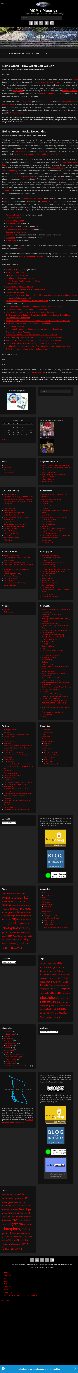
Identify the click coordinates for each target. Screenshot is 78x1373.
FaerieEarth (8, 739)
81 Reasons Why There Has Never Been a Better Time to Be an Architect (34, 338)
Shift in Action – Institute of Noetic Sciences (56, 687)
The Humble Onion (10, 578)
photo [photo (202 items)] (6, 928)
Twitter (36, 23)
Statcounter (4, 1300)
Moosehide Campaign (49, 657)
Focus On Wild (47, 560)
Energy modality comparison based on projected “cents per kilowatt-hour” (34, 329)
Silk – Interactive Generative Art (14, 526)
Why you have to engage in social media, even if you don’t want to (40, 154)
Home (5, 1273)
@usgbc (6, 201)
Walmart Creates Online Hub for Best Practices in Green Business (31, 335)
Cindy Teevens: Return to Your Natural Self (56, 630)
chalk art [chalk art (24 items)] (28, 905)
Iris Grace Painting (10, 510)
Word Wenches (9, 805)
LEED (16, 379)
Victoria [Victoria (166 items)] (7, 948)
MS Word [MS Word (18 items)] (29, 924)
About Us (7, 1275)
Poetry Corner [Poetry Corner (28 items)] (18, 936)
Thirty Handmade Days (11, 533)
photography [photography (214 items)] (20, 928)
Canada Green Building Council (54, 201)
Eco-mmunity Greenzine (15, 326)
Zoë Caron (10, 235)
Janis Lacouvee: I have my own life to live (18, 746)
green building (49, 120)
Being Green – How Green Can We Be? (28, 65)
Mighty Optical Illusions (11, 515)
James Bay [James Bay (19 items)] (5, 924)
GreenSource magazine (15, 292)
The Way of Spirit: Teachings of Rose (54, 700)
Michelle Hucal (11, 226)
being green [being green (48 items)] (8, 902)
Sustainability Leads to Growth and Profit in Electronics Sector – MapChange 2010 (38, 346)
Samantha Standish (48, 671)
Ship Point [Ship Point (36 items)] (12, 939)
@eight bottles (8, 104)
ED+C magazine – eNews (19, 275)
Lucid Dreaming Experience (51, 655)
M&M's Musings (44, 10)
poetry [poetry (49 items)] (9, 936)
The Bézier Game (48, 587)
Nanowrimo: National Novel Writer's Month (18, 764)
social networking (60, 379)
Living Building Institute (15, 221)
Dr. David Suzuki (22, 120)
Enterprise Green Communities (18, 318)
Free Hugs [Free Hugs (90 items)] (25, 908)
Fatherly (6, 506)
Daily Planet (18, 91)
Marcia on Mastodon (48, 477)
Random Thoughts (48, 741)
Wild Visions (8, 540)
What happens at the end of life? (53, 712)
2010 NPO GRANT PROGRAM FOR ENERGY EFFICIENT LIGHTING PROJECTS (38, 321)
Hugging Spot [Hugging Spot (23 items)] (6, 919)
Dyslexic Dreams (9, 737)
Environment (46, 730)
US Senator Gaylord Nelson (48, 82)
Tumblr (47, 23)
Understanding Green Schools (31, 256)
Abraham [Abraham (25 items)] (5, 893)
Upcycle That (46, 540)
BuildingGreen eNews (14, 284)
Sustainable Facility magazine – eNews (24, 281)
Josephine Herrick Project (50, 567)
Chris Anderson (57, 377)
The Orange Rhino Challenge (51, 694)
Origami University (10, 522)
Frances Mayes (9, 741)
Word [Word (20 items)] (15, 948)
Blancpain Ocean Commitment (52, 499)
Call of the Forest (47, 501)
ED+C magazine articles (15, 272)
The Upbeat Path (9, 580)
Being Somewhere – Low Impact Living (55, 494)
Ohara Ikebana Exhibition (35, 372)
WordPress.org (9, 472)
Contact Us (7, 1292)
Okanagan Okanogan (49, 522)
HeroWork (45, 508)
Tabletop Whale (9, 612)
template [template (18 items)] (17, 944)
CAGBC (48, 377)
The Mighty (45, 691)
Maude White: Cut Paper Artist (14, 513)
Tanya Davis (8, 780)
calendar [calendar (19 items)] (14, 905)
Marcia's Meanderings (51, 755)
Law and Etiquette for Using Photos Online (56, 569)
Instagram (52, 23)
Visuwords (7, 798)
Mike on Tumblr (47, 481)
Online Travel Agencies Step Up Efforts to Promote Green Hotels (31, 343)
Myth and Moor (9, 761)
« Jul (3, 439)
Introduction (46, 737)
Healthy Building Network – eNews (19, 287)
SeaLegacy (45, 526)
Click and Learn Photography (51, 558)
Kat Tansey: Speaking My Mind (52, 650)
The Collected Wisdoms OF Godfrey (16, 784)
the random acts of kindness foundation (55, 696)
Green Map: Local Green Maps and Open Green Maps (27, 309)
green (72, 377)
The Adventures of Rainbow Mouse (56, 764)
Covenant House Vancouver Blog (53, 635)
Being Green (13, 117)
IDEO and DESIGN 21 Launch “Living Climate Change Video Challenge (33, 340)
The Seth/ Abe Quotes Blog (51, 698)
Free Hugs (47, 743)
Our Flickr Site (46, 576)
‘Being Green (26, 102)
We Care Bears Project (11, 538)
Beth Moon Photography (50, 555)
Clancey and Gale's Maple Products (16, 562)
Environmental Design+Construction (20, 229)
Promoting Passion (48, 580)
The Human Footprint (49, 533)
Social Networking (57, 168)
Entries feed (8, 467)
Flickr (41, 23)
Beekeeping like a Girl (11, 555)
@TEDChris (61, 179)
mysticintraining (47, 660)
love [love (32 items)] (24, 924)
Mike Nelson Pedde (26, 69)
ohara (51, 379)
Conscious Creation (48, 632)
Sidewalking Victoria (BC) (12, 574)
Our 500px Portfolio (48, 574)
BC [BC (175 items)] (26, 897)
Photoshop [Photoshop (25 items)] (26, 933)
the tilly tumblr (8, 787)
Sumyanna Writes (48, 585)
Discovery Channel (69, 91)
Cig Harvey (7, 732)
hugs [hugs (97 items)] (15, 919)
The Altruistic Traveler (11, 576)
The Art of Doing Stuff (11, 528)
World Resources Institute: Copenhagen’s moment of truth (28, 323)
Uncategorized (47, 748)
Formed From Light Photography (53, 562)
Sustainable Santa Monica (16, 232)
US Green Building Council (32, 198)
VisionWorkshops (47, 594)
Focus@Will (46, 644)
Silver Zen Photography (50, 583)
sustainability (70, 379)
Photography (46, 739)
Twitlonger (21, 248)
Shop (5, 1281)
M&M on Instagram (48, 470)
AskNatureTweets (13, 215)
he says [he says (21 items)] (25, 913)
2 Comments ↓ (40, 69)
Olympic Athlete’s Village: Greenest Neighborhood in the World (30, 312)
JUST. (44, 648)
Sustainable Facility (13, 223)
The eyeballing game (11, 531)
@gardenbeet (21, 151)
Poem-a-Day (8, 771)
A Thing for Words (10, 730)
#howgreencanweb (69, 102)
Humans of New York (49, 565)
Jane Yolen (7, 743)
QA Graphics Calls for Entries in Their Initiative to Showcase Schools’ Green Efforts (38, 315)
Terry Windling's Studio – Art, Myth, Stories (18, 782)
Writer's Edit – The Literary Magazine (16, 809)
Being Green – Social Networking (24, 131)
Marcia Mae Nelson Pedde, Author (53, 474)
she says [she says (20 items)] (5, 939)
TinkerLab (7, 535)
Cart (5, 1284)
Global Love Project (48, 646)
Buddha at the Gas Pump (50, 623)
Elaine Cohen (11, 240)
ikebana (11, 379)
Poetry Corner (49, 761)
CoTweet (6, 190)
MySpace (45, 379)
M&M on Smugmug (48, 472)
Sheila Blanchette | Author (12, 775)
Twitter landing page (10, 171)
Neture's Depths (47, 515)
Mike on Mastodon (48, 479)
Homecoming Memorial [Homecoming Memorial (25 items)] (23, 916)
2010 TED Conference (25, 176)
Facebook (31, 23)
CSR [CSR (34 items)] (12, 909)
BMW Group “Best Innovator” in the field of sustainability (27, 349)
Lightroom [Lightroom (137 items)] (16, 923)
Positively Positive (48, 664)
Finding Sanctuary (48, 641)
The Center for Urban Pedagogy (18, 332)
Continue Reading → (18, 113)
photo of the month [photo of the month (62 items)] (12, 932)
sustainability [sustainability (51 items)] (8, 943)
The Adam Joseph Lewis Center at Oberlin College (25, 289)
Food (43, 734)
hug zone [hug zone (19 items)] (21, 919)
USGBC (10, 381)
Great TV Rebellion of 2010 (51, 93)
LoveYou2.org (46, 653)
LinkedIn (5, 165)
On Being (45, 662)
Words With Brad (9, 807)
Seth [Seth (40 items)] (30, 936)
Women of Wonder (48, 714)
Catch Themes (49, 1267)
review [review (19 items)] (25, 936)
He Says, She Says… (51, 752)
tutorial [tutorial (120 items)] (25, 943)
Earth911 (45, 504)
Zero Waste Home (48, 542)
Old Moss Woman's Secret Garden (53, 571)
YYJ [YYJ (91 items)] (19, 948)
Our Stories (7, 1278)
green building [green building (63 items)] (15, 912)
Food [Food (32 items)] (16, 909)
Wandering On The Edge (50, 596)
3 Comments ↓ (42, 135)
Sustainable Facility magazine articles (20, 278)
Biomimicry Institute (13, 218)
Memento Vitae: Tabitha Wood (14, 752)
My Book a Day (9, 759)
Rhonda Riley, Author (11, 773)
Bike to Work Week (61, 117)
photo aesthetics (47, 578)
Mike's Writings (49, 757)
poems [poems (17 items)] (4, 936)
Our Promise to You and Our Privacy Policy (58, 1264)
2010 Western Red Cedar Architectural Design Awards (27, 301)
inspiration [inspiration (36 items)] (28, 919)
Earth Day (32, 120)
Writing (44, 750)
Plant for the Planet (48, 524)
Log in (6, 465)
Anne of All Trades (10, 494)
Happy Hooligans (9, 508)
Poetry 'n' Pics (49, 759)
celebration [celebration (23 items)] (21, 905)
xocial (44, 716)
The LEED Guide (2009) (15, 270)
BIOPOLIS (45, 497)
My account (7, 1289)
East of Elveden (47, 506)
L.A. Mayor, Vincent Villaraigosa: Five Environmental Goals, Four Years (33, 306)
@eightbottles (41, 117)
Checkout (7, 1287)
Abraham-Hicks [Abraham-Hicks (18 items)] (13, 893)
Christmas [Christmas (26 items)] (5, 909)
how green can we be (62, 120)
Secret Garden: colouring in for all (15, 524)
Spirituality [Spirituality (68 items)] (22, 939)
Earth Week (40, 120)
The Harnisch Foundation (50, 689)
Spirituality (45, 746)
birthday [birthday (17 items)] (16, 902)
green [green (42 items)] (4, 912)
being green (50, 117)
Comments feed (9, 470)
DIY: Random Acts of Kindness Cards (16, 734)
